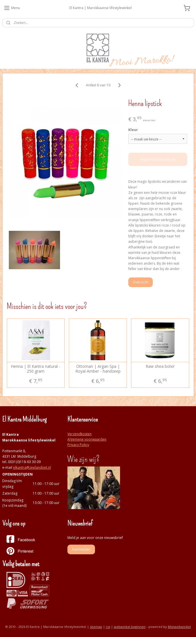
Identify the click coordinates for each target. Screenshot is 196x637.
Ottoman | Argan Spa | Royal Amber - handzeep (98, 369)
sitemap (96, 626)
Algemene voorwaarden (86, 439)
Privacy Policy (78, 444)
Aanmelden (81, 549)
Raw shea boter (160, 366)
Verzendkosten (79, 433)
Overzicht (140, 281)
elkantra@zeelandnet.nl (32, 467)
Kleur (133, 129)
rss (108, 626)
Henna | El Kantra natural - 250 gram (35, 369)
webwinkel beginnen (130, 626)
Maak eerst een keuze (158, 159)
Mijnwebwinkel (179, 626)
